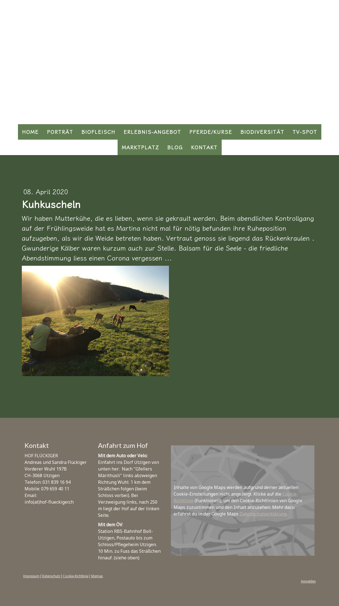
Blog (175, 147)
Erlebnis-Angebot (152, 132)
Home (30, 132)
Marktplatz (140, 147)
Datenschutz (51, 576)
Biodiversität (262, 132)
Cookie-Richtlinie (75, 576)
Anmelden (308, 581)
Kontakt (204, 147)
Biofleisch (98, 132)
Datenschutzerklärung (263, 514)
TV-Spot (305, 132)
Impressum (31, 576)
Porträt (60, 132)
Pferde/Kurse (210, 132)
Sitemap (97, 576)
